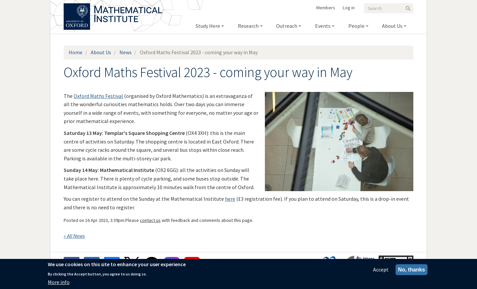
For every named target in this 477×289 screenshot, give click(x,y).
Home (75, 52)
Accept (381, 269)
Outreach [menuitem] (286, 25)
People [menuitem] (356, 25)
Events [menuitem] (323, 25)
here (230, 198)
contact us (150, 220)
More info (59, 282)
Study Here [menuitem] (208, 25)
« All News (74, 235)
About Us (101, 52)
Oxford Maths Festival (98, 96)
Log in (349, 8)
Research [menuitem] (248, 25)
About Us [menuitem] (392, 25)
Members (325, 8)
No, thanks (411, 269)
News (125, 52)
